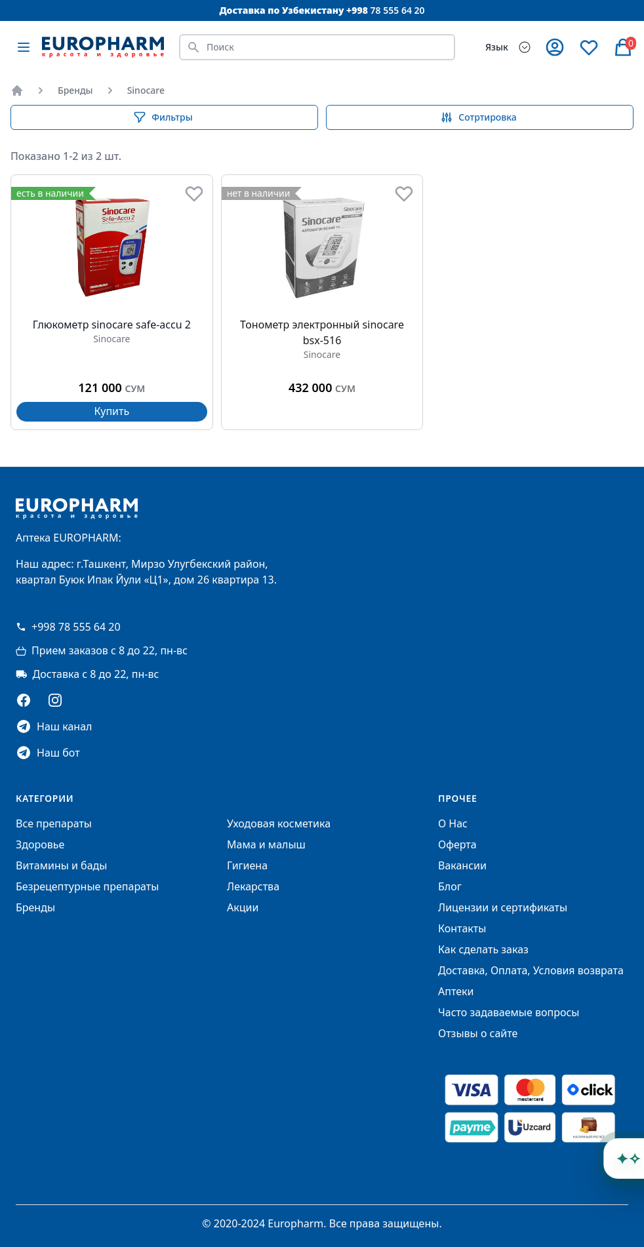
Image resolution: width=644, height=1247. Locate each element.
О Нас (453, 823)
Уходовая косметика (279, 823)
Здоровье (40, 844)
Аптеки (455, 991)
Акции (242, 907)
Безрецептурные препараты (87, 886)
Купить (111, 411)
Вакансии (462, 865)
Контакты (462, 928)
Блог (450, 886)
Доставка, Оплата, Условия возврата (531, 970)
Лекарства (253, 886)
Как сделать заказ (483, 949)
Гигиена (247, 865)
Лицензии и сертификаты (502, 907)
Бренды (75, 90)
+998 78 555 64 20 (68, 627)
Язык (496, 47)
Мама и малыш (266, 844)
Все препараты (54, 823)
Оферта (457, 844)
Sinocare (146, 90)
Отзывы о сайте (477, 1033)
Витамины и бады (61, 865)
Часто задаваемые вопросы (508, 1012)
